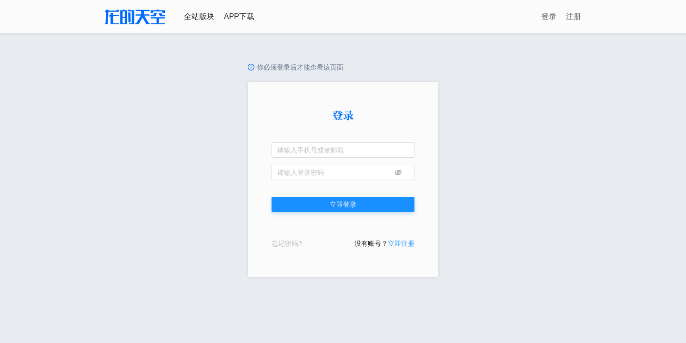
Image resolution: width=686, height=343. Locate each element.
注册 (573, 16)
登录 (548, 16)
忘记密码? (287, 243)
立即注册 (401, 243)
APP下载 (239, 16)
